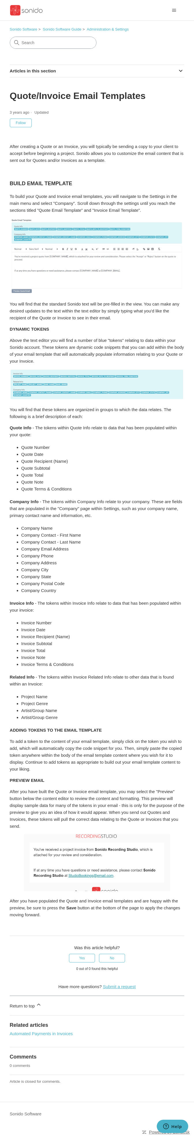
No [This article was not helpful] (112, 958)
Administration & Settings (107, 29)
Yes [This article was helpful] (82, 958)
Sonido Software (23, 29)
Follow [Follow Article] (21, 123)
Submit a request (119, 986)
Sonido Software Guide (62, 29)
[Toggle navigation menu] (174, 10)
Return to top (26, 1005)
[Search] (53, 42)
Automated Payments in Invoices (41, 1033)
